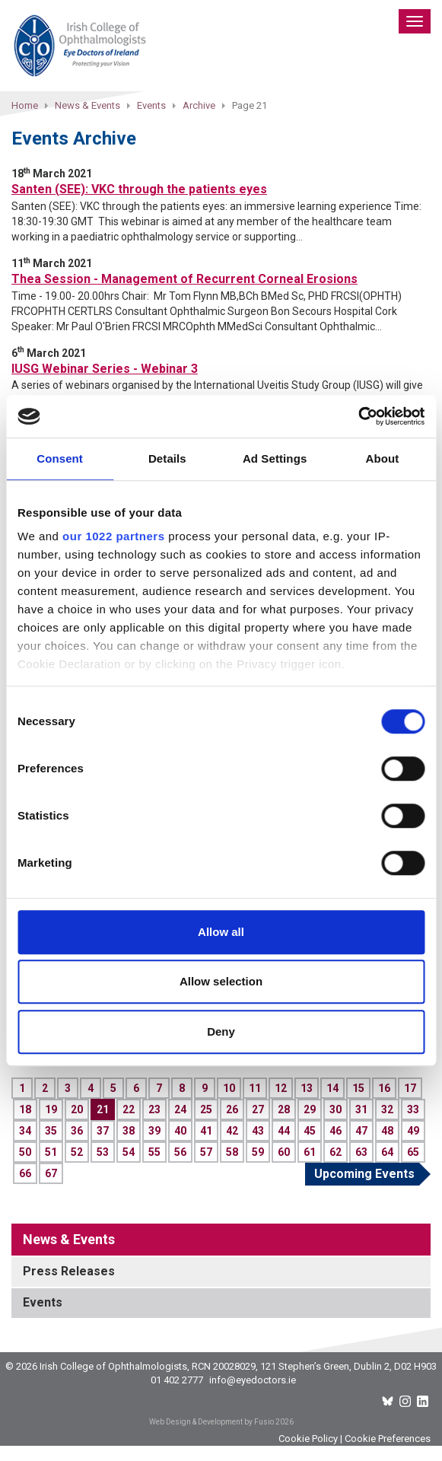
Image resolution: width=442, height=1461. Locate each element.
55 (154, 1152)
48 (387, 1131)
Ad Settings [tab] (275, 458)
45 (310, 1131)
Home (24, 105)
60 (284, 1152)
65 (413, 1152)
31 (361, 1109)
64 (387, 1152)
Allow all (221, 931)
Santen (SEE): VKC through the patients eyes (139, 189)
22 (128, 1109)
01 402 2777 (177, 1380)
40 (180, 1131)
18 (25, 1109)
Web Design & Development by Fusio (211, 1422)
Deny (221, 1031)
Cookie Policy (308, 1438)
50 (25, 1152)
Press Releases (69, 1271)
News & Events (87, 105)
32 (387, 1109)
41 (206, 1131)
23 (154, 1109)
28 (284, 1109)
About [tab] (382, 458)
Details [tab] (167, 458)
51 (51, 1152)
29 (310, 1109)
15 (358, 1088)
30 (335, 1109)
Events (151, 105)
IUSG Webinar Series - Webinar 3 (104, 368)
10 (229, 1088)
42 (232, 1131)
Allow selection (221, 981)
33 (413, 1109)
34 (25, 1131)
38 (128, 1131)
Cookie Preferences (388, 1438)
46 (335, 1131)
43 (258, 1131)
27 (258, 1109)
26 (232, 1109)
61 (310, 1152)
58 (232, 1152)
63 (361, 1152)
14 (332, 1088)
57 (206, 1152)
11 (255, 1088)
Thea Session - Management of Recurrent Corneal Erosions (184, 279)
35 (51, 1131)
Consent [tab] (60, 458)
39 (154, 1131)
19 (51, 1109)
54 (128, 1152)
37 (103, 1131)
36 (77, 1131)
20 (77, 1109)
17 (410, 1088)
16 (384, 1088)
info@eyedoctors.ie (252, 1380)
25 (206, 1109)
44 (284, 1131)
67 (51, 1173)
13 (306, 1088)
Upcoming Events (364, 1174)
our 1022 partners (113, 536)
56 (180, 1152)
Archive (199, 105)
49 (413, 1131)
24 (180, 1109)
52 (77, 1152)
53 (103, 1152)
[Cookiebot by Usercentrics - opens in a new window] (358, 416)
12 (281, 1088)
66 (25, 1173)
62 (335, 1152)
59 (258, 1152)
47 (361, 1131)
